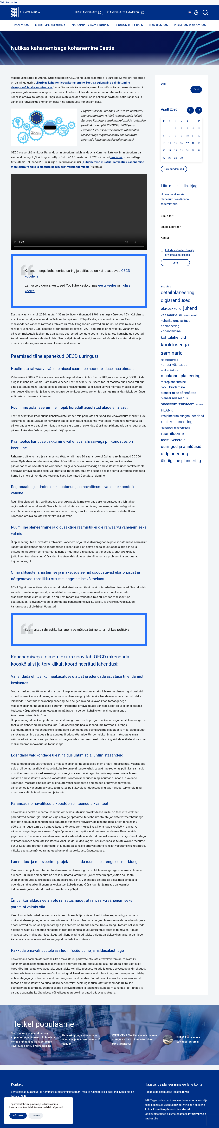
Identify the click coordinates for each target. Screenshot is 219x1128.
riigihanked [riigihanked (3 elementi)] (167, 427)
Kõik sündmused (174, 169)
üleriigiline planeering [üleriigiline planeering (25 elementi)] (181, 460)
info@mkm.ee (197, 1114)
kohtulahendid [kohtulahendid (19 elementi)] (173, 337)
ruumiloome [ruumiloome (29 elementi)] (172, 433)
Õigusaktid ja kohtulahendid (92, 25)
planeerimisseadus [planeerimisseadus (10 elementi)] (174, 398)
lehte (185, 1091)
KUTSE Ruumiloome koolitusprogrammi (188, 1039)
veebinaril (116, 157)
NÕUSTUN (18, 1115)
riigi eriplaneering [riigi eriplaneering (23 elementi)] (176, 421)
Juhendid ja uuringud (131, 25)
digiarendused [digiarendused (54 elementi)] (176, 300)
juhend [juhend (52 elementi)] (190, 308)
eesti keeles (107, 285)
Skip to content (9, 2)
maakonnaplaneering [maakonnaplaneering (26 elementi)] (181, 375)
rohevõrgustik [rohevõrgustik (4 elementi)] (182, 427)
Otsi (196, 89)
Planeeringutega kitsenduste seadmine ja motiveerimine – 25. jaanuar (81, 1039)
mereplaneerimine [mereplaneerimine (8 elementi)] (173, 382)
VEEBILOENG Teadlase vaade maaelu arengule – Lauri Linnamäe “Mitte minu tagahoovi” (134, 1039)
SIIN (23, 1096)
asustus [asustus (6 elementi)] (166, 286)
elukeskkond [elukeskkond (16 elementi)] (171, 308)
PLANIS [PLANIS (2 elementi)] (199, 404)
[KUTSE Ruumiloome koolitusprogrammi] (168, 1040)
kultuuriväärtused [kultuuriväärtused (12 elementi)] (174, 365)
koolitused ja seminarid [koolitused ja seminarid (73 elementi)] (175, 349)
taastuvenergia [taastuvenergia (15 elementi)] (173, 440)
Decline (36, 1115)
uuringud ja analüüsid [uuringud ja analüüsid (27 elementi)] (181, 446)
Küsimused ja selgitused (192, 25)
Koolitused (23, 25)
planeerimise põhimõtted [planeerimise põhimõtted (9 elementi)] (178, 393)
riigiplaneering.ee (86, 12)
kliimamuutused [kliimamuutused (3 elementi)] (188, 315)
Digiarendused (160, 25)
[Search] (205, 12)
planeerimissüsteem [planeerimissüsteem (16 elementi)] (177, 404)
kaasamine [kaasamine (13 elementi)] (169, 315)
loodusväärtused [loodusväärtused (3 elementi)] (170, 370)
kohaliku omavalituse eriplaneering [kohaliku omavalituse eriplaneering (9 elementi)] (175, 323)
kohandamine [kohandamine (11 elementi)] (171, 331)
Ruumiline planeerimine (52, 25)
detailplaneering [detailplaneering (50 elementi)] (177, 292)
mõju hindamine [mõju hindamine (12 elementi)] (173, 387)
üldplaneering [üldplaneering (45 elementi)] (174, 453)
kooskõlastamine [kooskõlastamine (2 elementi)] (169, 360)
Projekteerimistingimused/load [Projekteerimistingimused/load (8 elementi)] (182, 416)
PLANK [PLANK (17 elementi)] (167, 410)
